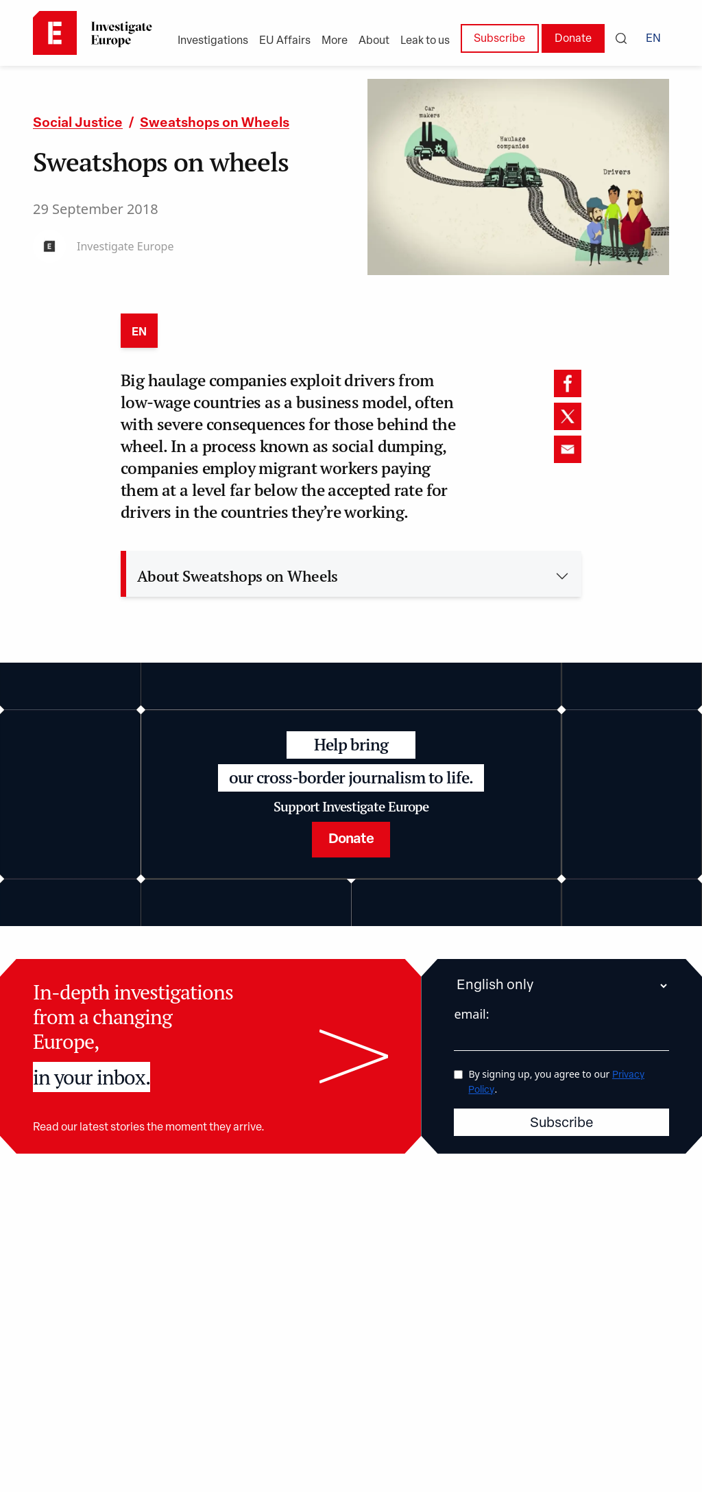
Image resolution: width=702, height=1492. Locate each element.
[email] (567, 449)
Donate (573, 39)
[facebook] (567, 383)
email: (471, 1013)
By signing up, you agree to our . (556, 1081)
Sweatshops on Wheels (214, 123)
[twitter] (567, 416)
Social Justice (78, 123)
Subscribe (499, 39)
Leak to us (425, 41)
